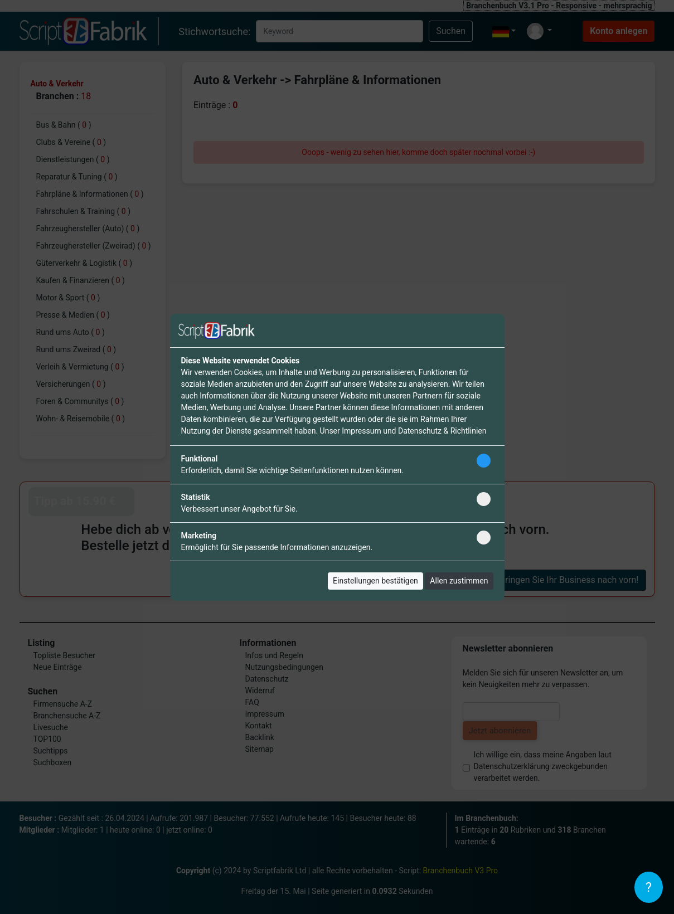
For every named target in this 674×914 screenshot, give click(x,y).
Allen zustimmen (459, 580)
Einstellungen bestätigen (375, 580)
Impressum (361, 430)
